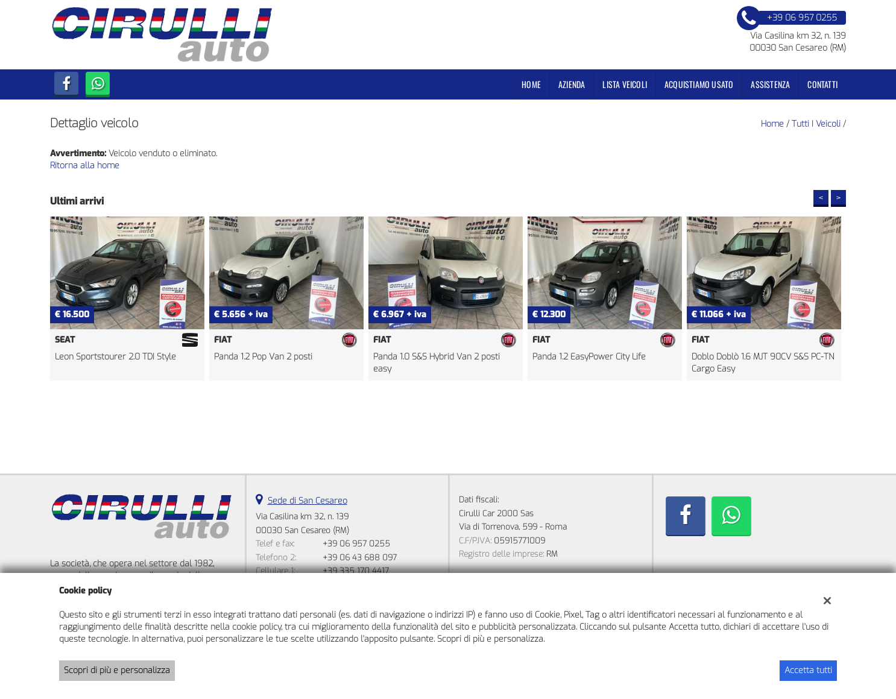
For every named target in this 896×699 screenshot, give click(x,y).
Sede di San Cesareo (307, 501)
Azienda (571, 84)
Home (531, 84)
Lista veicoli (624, 84)
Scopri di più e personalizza (117, 670)
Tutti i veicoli (816, 124)
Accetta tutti (808, 670)
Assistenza (770, 84)
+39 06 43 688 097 (360, 557)
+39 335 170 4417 (356, 571)
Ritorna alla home (84, 165)
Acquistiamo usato (698, 84)
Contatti (822, 84)
